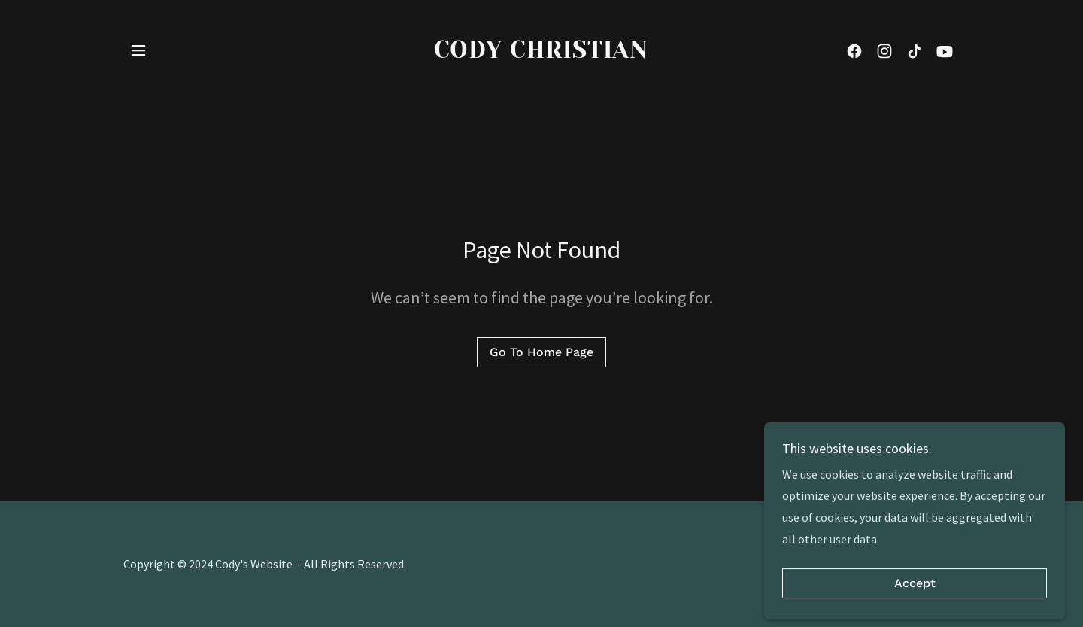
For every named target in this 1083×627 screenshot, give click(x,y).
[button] (138, 50)
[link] (542, 53)
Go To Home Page (541, 352)
